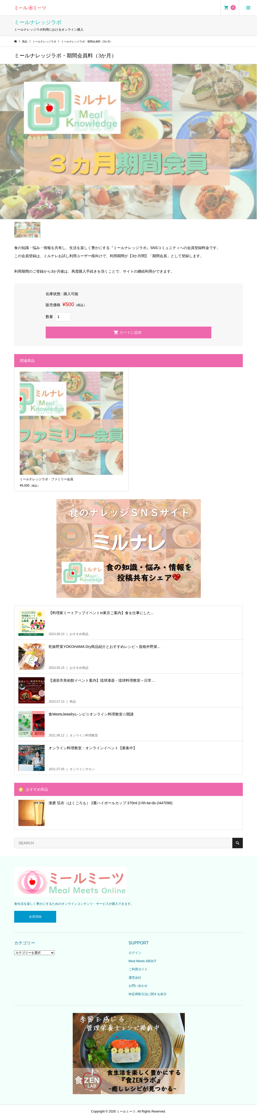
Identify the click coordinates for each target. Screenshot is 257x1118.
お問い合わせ (138, 986)
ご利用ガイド (138, 969)
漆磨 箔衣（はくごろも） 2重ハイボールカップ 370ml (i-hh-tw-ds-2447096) (110, 803)
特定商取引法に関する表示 (147, 994)
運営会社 (135, 977)
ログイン (135, 953)
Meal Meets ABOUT (142, 961)
